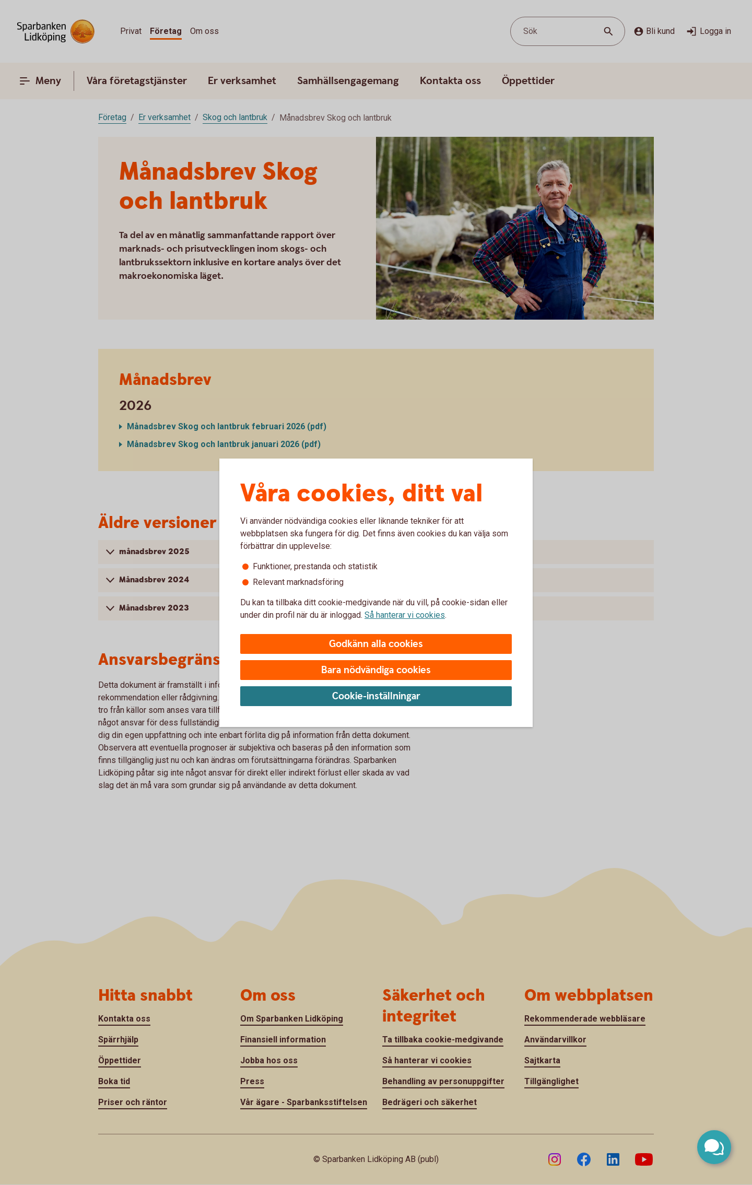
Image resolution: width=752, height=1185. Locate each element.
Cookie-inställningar (376, 696)
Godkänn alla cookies (376, 644)
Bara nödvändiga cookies (376, 670)
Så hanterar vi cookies (405, 615)
